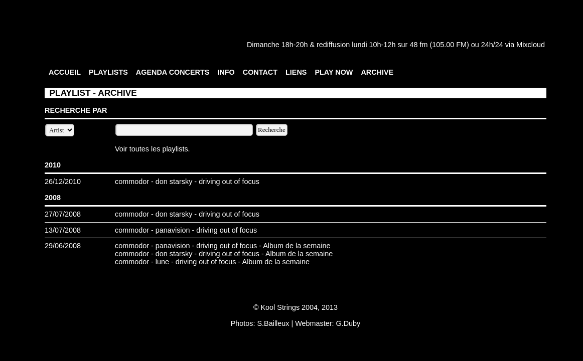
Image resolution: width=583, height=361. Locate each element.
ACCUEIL (65, 72)
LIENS (296, 72)
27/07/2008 (63, 214)
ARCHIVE (377, 72)
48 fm (418, 45)
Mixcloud (530, 45)
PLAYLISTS (108, 72)
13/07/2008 (63, 230)
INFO (225, 72)
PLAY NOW (334, 72)
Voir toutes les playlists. (152, 149)
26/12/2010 (63, 181)
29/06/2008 (63, 246)
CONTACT (260, 72)
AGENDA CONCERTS (173, 72)
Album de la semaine (296, 246)
